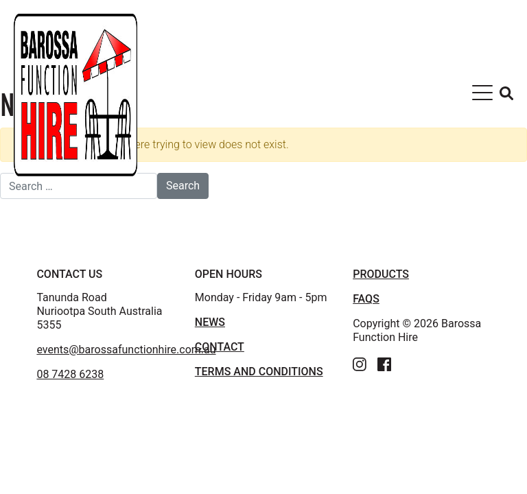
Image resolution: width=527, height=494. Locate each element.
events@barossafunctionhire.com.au (125, 349)
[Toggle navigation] (482, 95)
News (210, 322)
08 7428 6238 (70, 374)
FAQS (366, 298)
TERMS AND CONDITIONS (259, 371)
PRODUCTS (381, 274)
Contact (219, 346)
